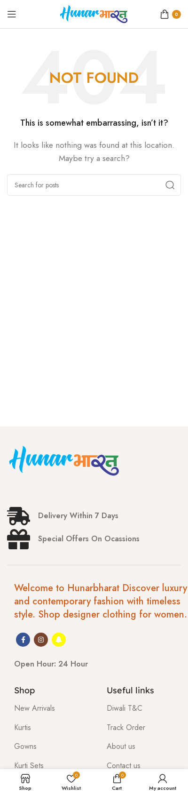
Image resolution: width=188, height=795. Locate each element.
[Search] (94, 185)
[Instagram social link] (41, 640)
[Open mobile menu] (11, 14)
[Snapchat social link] (59, 640)
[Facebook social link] (23, 640)
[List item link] (53, 708)
